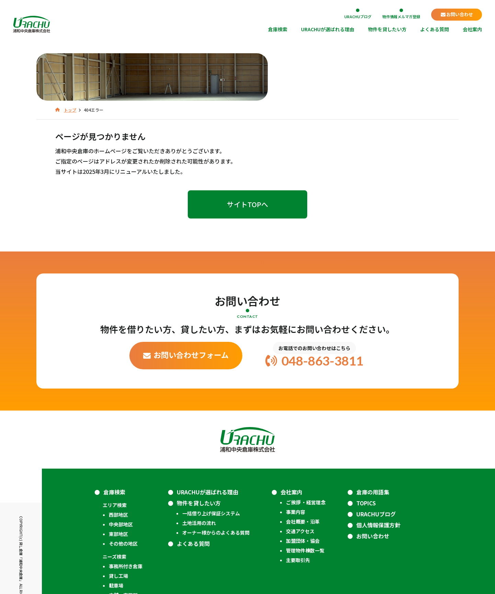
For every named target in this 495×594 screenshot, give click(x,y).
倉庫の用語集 (372, 450)
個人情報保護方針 (378, 483)
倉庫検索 (277, 30)
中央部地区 (121, 482)
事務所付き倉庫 (125, 523)
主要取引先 (298, 517)
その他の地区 (123, 501)
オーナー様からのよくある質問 (216, 490)
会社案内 (472, 30)
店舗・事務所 (123, 552)
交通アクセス (300, 488)
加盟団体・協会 (303, 498)
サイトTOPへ (247, 162)
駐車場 (116, 543)
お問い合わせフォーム (191, 312)
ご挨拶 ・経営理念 (305, 460)
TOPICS (366, 461)
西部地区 (118, 472)
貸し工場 (118, 533)
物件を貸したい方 (387, 30)
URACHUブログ (357, 16)
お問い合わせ (459, 14)
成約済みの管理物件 (124, 565)
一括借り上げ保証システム (211, 471)
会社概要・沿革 (303, 479)
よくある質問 (434, 30)
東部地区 (118, 491)
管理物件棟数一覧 (305, 508)
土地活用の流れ (199, 480)
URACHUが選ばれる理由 (327, 30)
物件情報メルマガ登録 (401, 16)
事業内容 (295, 469)
